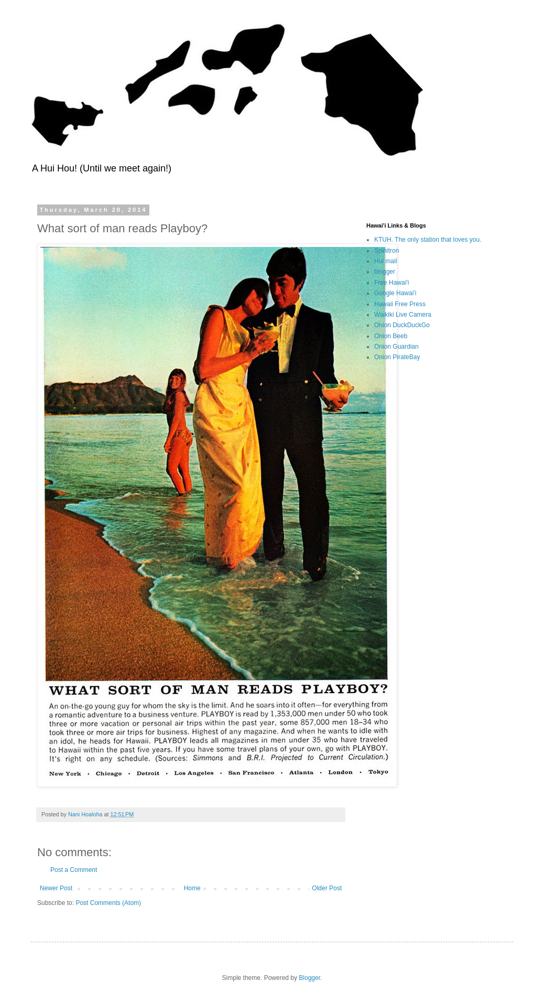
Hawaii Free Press (400, 304)
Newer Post (56, 888)
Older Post (327, 888)
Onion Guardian (396, 346)
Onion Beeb (390, 336)
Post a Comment (73, 869)
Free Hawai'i (391, 282)
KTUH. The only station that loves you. (428, 239)
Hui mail (385, 261)
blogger (384, 271)
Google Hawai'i (395, 293)
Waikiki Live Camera (402, 314)
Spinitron (386, 250)
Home (192, 888)
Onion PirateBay (397, 357)
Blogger (309, 978)
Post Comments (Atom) (108, 903)
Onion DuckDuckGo (402, 325)
